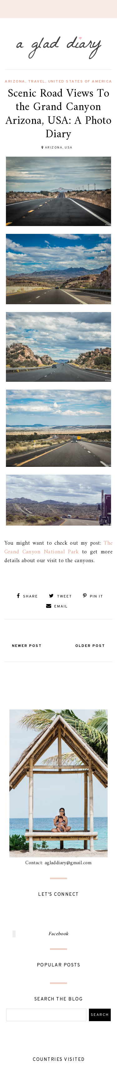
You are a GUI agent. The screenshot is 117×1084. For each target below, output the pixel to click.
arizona (15, 81)
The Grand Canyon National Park (58, 547)
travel (36, 81)
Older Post (90, 645)
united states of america (80, 81)
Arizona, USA (59, 148)
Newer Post (27, 645)
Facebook (58, 934)
